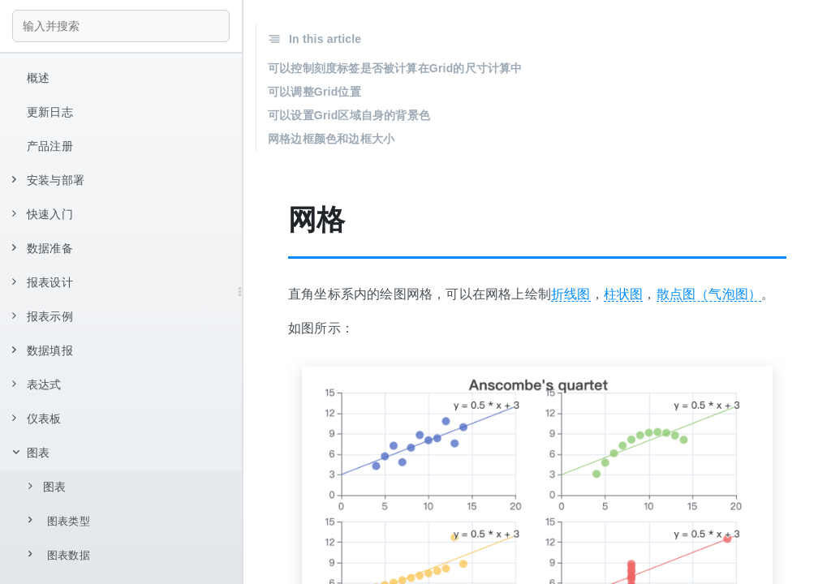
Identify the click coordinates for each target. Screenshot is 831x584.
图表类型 (59, 520)
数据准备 (42, 248)
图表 (31, 452)
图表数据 (59, 554)
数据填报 (42, 350)
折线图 (571, 294)
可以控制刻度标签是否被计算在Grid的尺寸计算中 (395, 68)
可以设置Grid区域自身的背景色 (349, 115)
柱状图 (624, 294)
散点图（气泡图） (709, 294)
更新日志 (50, 111)
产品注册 (50, 146)
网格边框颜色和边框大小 (331, 138)
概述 (38, 77)
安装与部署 (48, 180)
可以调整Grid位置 (314, 91)
